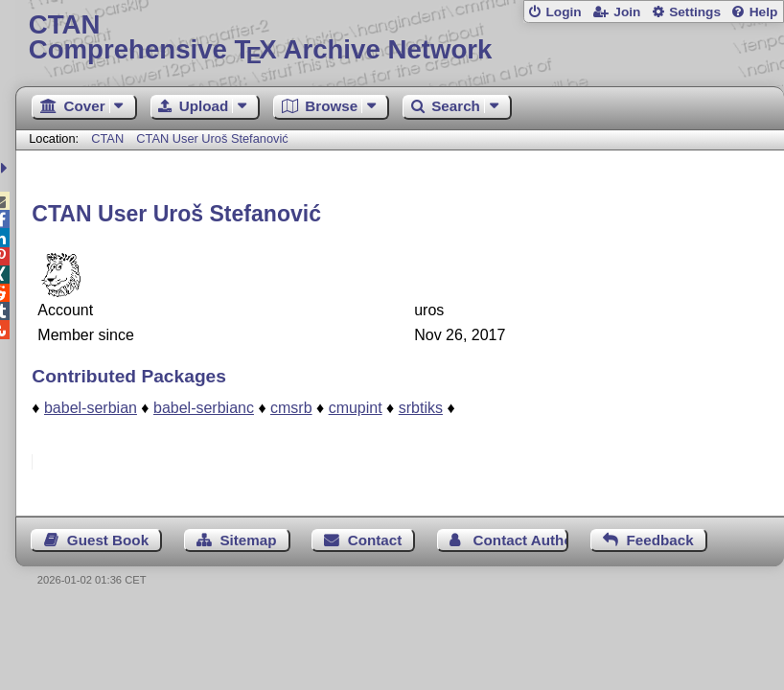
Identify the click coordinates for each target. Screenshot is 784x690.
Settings (695, 12)
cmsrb (291, 408)
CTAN (107, 138)
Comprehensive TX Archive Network (400, 37)
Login (563, 12)
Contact (375, 540)
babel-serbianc (203, 408)
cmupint (355, 408)
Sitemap (247, 540)
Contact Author (521, 540)
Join (626, 12)
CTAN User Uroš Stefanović (212, 138)
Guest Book (108, 540)
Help (763, 12)
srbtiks (421, 408)
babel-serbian (90, 408)
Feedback (660, 540)
